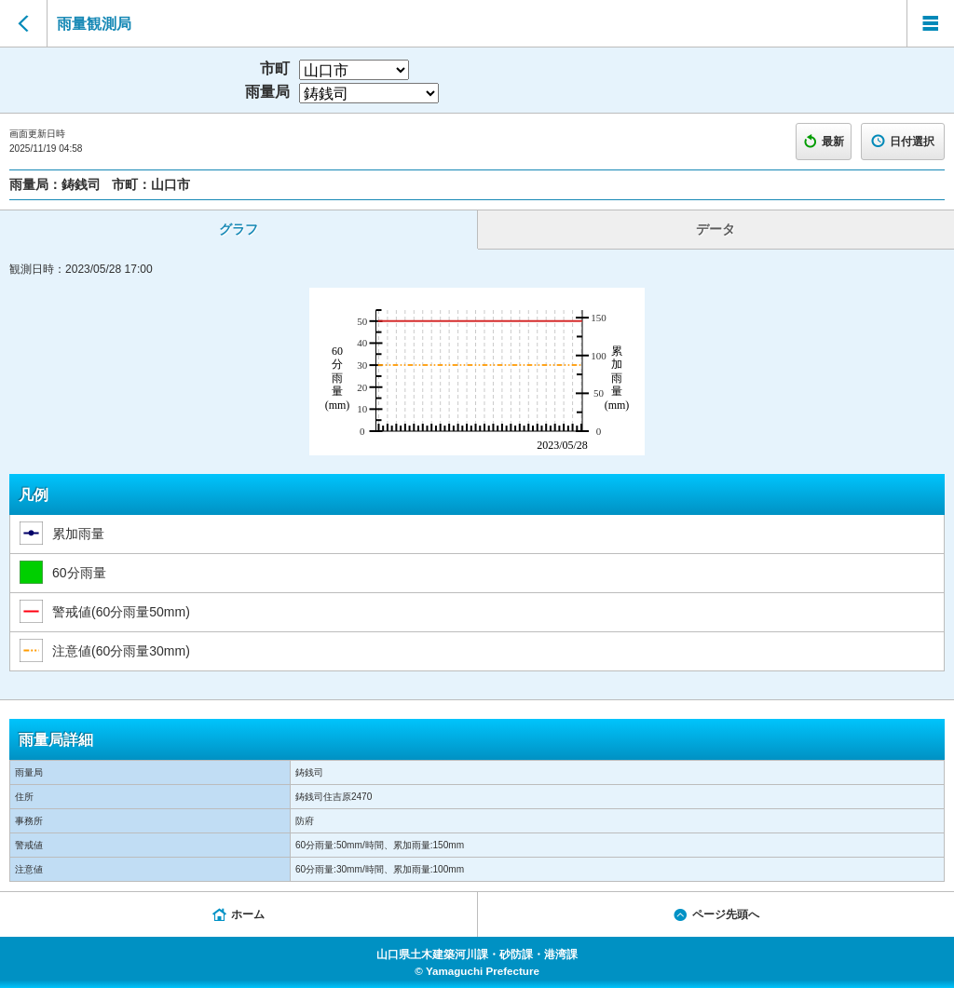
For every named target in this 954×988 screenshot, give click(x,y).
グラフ (238, 229)
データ (715, 229)
